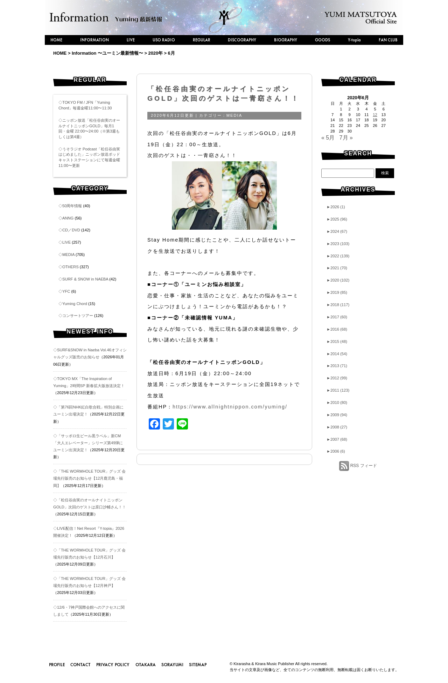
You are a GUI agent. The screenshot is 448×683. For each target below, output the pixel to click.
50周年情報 (72, 206)
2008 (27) (337, 427)
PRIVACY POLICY (113, 664)
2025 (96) (337, 219)
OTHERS (70, 267)
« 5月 (328, 138)
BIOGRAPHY (285, 39)
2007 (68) (337, 439)
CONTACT (80, 664)
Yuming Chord (74, 304)
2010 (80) (337, 402)
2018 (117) (338, 305)
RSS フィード (363, 465)
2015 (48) (337, 341)
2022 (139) (338, 256)
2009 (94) (337, 415)
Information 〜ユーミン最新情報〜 (107, 53)
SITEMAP (197, 664)
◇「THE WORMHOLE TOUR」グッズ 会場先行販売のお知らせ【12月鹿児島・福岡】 (89, 478)
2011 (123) (338, 390)
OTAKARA (145, 664)
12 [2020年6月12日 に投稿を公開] (375, 115)
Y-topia (354, 39)
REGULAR (201, 39)
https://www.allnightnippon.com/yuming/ (230, 407)
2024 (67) (337, 231)
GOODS (322, 39)
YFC (66, 291)
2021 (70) (337, 268)
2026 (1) (336, 207)
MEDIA (68, 254)
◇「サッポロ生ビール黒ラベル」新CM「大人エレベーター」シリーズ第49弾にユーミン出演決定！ (88, 443)
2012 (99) (337, 378)
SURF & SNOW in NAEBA (85, 279)
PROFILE (57, 664)
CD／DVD (71, 230)
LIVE (131, 39)
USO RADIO (164, 39)
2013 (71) (337, 366)
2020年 (155, 53)
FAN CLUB (388, 39)
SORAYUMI (172, 664)
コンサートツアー (77, 315)
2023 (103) (338, 244)
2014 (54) (337, 354)
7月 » (346, 138)
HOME (56, 39)
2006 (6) (336, 451)
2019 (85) (337, 292)
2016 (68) (337, 329)
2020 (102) (338, 280)
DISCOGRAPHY (242, 39)
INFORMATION (94, 39)
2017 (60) (337, 317)
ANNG (68, 218)
